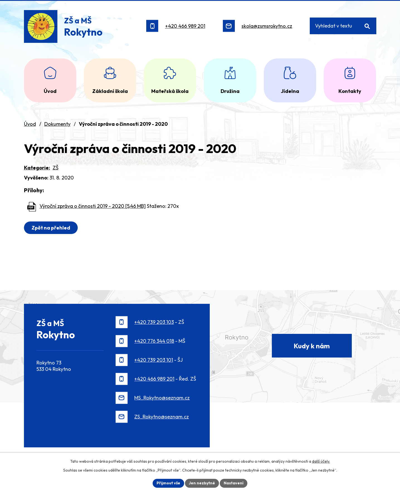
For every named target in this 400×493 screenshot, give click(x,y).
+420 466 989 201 (185, 26)
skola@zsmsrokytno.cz (267, 26)
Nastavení (233, 482)
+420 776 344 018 (154, 341)
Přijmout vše (168, 482)
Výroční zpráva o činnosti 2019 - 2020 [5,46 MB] (93, 206)
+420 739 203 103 (154, 322)
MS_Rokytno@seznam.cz (162, 398)
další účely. (321, 461)
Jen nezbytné (202, 482)
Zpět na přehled (50, 228)
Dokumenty (57, 124)
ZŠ (55, 167)
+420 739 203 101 (153, 360)
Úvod (30, 124)
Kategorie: (37, 167)
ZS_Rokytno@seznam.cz (161, 416)
